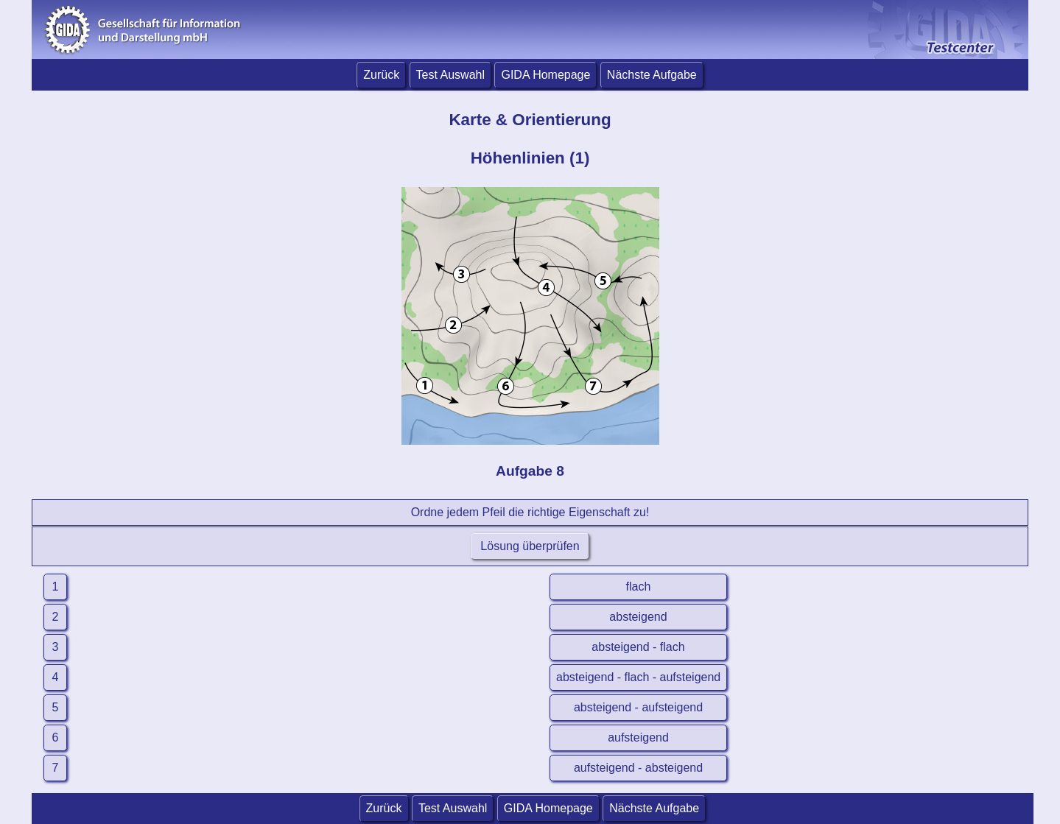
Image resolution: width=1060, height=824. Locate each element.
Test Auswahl (450, 74)
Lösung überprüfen (530, 546)
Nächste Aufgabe (652, 74)
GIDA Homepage (545, 74)
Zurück (381, 74)
